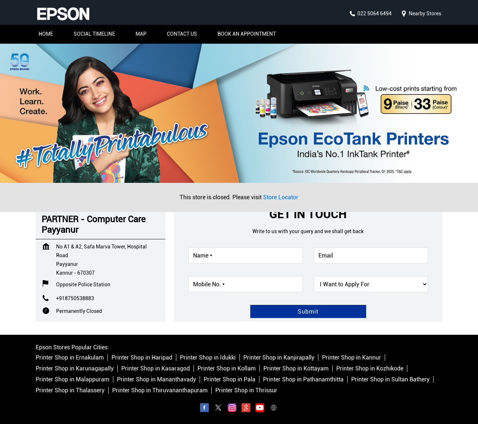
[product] (371, 284)
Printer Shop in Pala (229, 379)
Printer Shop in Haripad (141, 357)
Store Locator (280, 197)
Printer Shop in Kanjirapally (278, 357)
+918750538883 (75, 298)
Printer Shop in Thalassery (70, 390)
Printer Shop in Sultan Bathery (390, 379)
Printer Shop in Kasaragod (155, 368)
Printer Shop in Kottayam (296, 368)
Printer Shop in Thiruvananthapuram (160, 390)
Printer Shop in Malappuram (72, 379)
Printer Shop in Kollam (226, 368)
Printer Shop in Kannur (351, 357)
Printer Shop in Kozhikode (369, 368)
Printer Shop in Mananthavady (156, 379)
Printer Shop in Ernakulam (70, 357)
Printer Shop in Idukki (208, 357)
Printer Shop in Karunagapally (75, 368)
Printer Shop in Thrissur (246, 390)
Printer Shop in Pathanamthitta (303, 379)
